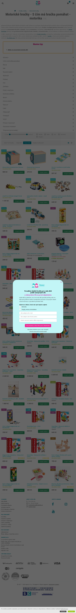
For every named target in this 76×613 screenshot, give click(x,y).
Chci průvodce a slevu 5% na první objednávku (38, 325)
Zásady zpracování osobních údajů (38, 331)
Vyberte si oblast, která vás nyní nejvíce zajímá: (33, 304)
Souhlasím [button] (71, 611)
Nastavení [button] (63, 611)
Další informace (64, 609)
